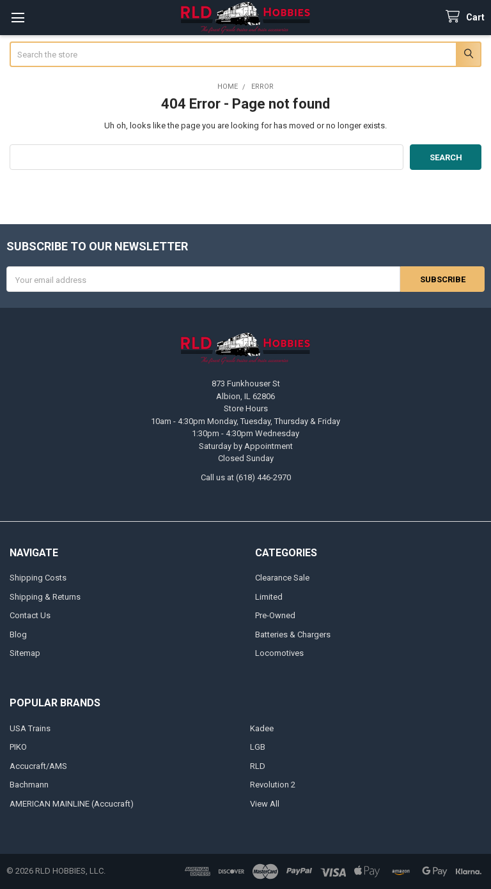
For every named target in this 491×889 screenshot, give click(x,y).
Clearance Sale (282, 577)
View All (264, 804)
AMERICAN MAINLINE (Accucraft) (72, 804)
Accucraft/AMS (38, 766)
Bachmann (29, 784)
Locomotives (279, 653)
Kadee (262, 728)
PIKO (18, 747)
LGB (257, 747)
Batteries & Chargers (293, 634)
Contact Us (30, 615)
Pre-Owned (275, 615)
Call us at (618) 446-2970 (246, 477)
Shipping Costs (38, 577)
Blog (18, 634)
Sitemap (25, 653)
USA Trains (30, 728)
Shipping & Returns (45, 597)
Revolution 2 (272, 784)
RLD (257, 766)
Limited (269, 597)
